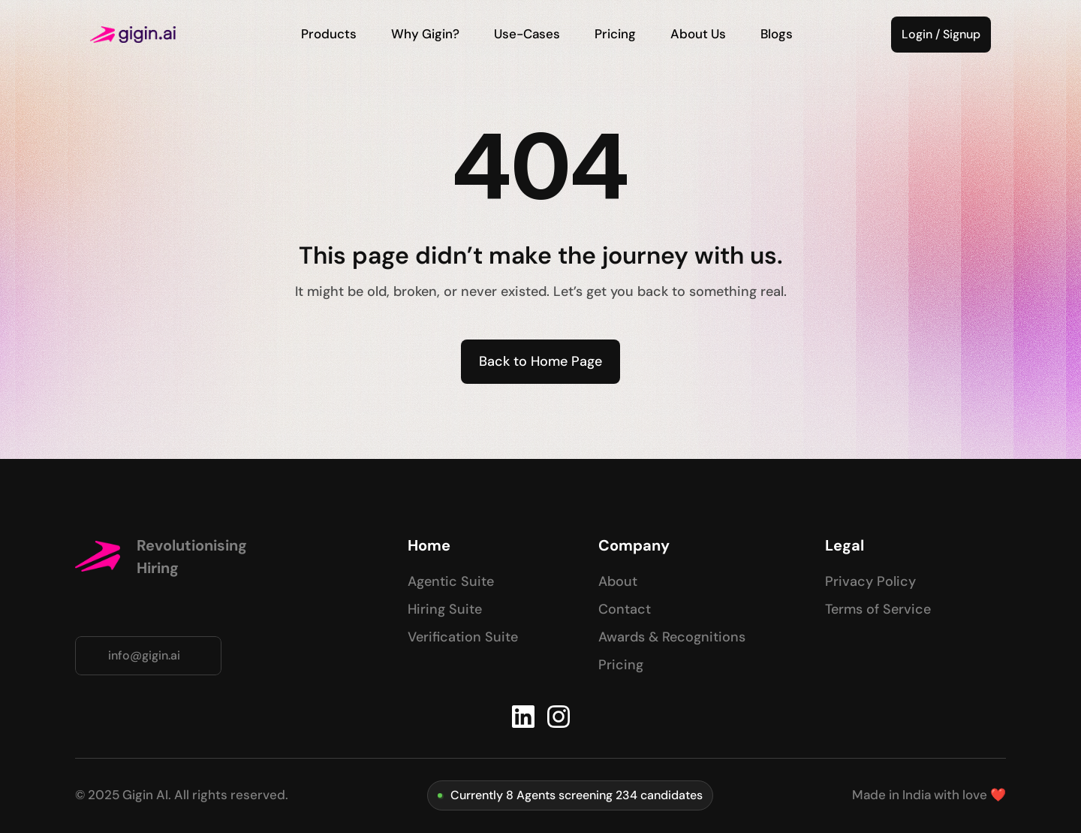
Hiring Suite (445, 609)
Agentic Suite (451, 581)
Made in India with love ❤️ (929, 794)
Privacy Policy (870, 581)
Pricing (620, 665)
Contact (624, 609)
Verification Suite (463, 637)
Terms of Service (878, 609)
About (617, 581)
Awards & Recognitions (671, 637)
